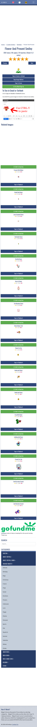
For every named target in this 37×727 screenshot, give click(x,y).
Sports (4, 624)
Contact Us (15, 724)
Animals (5, 567)
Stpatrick (5, 632)
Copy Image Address (18, 80)
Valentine (5, 640)
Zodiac (5, 648)
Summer (5, 636)
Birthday (19, 44)
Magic (4, 612)
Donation (3, 533)
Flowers (5, 600)
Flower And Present (28, 44)
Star (4, 628)
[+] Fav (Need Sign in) (18, 87)
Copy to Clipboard (18, 185)
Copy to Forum (18, 83)
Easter (4, 592)
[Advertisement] (18, 24)
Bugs (4, 575)
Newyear (5, 620)
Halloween (6, 604)
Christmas (5, 579)
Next (32, 63)
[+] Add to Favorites (18, 167)
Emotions (5, 596)
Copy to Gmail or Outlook (18, 76)
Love (4, 608)
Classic (5, 584)
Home (3, 44)
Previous (5, 63)
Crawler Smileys (10, 44)
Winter (5, 644)
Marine (5, 616)
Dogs (4, 588)
